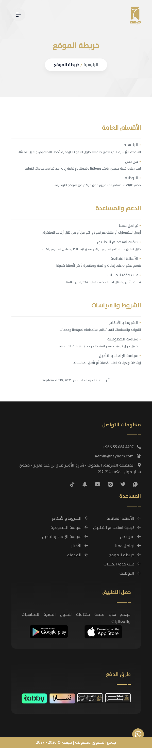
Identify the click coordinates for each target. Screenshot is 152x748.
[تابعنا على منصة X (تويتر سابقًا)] (122, 484)
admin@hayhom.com (118, 456)
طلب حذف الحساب (124, 275)
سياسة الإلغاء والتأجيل (120, 355)
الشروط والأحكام (125, 322)
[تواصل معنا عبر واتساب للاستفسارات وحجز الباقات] (138, 734)
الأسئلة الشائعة (126, 258)
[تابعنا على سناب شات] (84, 484)
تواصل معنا (130, 225)
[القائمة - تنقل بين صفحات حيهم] (18, 14)
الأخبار (79, 546)
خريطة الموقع (66, 65)
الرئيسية (90, 65)
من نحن (133, 161)
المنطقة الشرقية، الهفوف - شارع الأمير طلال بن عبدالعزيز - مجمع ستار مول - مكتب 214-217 (80, 468)
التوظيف (132, 178)
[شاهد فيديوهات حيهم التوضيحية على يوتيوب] (97, 484)
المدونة (77, 555)
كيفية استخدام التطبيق (119, 242)
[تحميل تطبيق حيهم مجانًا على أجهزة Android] (49, 630)
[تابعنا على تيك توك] (72, 484)
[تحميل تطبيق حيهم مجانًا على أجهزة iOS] (103, 631)
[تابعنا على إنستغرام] (110, 484)
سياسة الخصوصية (124, 339)
